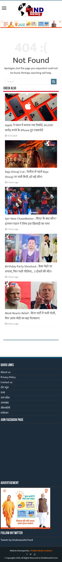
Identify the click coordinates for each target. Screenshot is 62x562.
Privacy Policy (8, 377)
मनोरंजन (4, 413)
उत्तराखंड (5, 403)
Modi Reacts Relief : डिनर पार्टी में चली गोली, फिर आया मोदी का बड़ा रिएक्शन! (30, 316)
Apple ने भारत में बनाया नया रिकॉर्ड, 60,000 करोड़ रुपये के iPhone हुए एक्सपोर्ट (29, 128)
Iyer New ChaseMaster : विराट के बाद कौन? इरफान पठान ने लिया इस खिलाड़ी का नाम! (31, 221)
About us (6, 372)
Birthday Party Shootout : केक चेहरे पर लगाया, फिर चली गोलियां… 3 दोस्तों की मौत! (28, 269)
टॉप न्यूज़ (5, 387)
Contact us (6, 382)
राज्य (3, 392)
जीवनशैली (5, 408)
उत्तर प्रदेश (5, 397)
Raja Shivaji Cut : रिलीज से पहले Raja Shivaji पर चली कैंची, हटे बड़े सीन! (26, 174)
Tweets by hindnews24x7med (17, 540)
